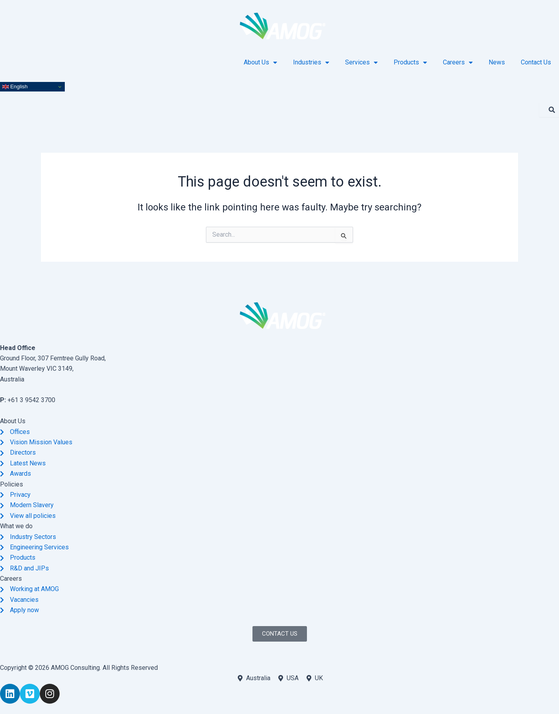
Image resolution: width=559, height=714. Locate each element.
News (497, 62)
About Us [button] (260, 62)
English (14, 87)
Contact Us (536, 62)
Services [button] (361, 62)
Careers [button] (458, 62)
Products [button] (410, 62)
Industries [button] (311, 62)
